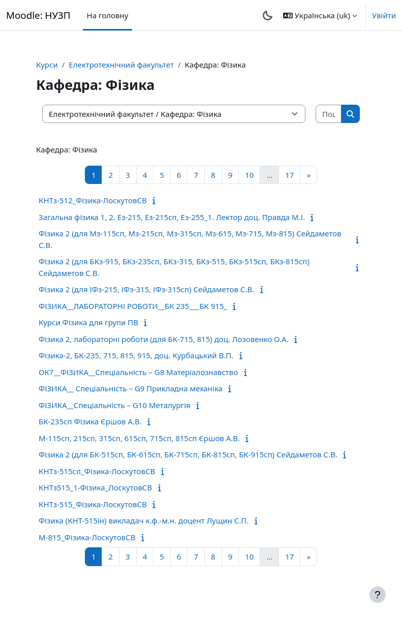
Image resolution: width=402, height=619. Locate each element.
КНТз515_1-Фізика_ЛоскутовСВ (95, 487)
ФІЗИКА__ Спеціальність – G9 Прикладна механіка (131, 388)
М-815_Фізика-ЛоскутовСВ (87, 537)
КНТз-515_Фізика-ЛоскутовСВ (93, 504)
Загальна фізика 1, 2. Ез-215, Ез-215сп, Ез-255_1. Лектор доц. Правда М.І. (172, 217)
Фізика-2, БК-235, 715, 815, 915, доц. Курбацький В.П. (136, 355)
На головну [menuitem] (108, 15)
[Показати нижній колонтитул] (377, 594)
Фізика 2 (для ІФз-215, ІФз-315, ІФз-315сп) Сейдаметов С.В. (146, 289)
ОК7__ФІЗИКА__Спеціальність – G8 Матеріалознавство (138, 372)
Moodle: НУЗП (38, 15)
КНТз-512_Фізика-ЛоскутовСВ (93, 200)
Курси (47, 64)
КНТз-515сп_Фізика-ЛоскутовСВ (97, 471)
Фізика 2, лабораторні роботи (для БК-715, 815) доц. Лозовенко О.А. (164, 339)
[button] (319, 15)
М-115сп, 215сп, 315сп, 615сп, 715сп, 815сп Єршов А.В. (139, 438)
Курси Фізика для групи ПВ (88, 322)
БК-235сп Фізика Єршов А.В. (90, 421)
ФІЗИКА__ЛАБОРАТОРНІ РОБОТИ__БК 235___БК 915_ (133, 306)
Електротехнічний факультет (121, 64)
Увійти (384, 15)
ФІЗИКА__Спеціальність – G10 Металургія (115, 405)
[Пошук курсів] (329, 114)
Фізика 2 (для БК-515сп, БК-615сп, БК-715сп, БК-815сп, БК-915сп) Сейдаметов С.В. (188, 454)
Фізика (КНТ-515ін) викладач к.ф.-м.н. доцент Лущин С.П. (144, 520)
